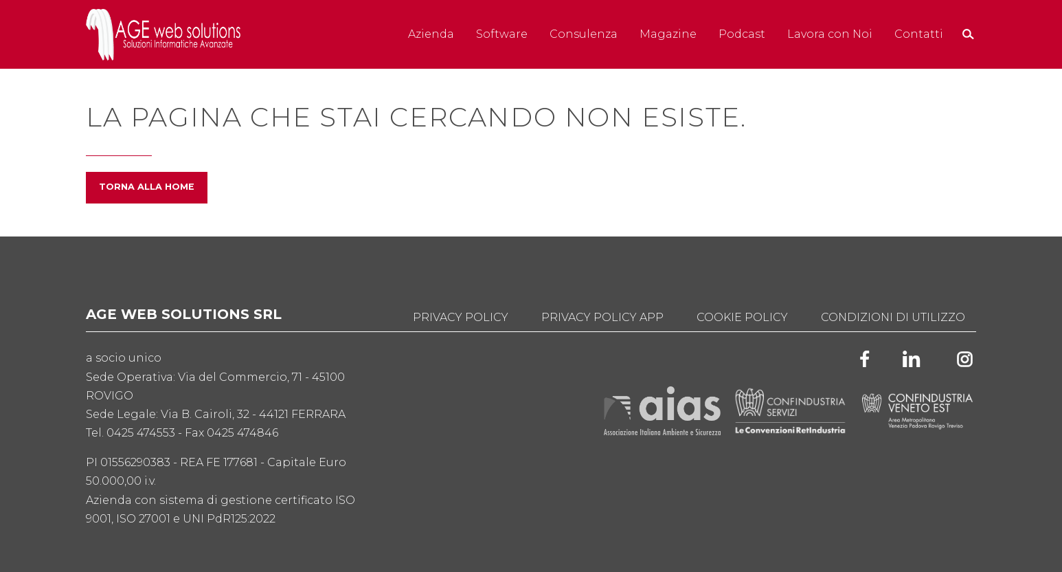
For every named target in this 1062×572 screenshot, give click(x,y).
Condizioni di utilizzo (893, 317)
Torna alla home (146, 187)
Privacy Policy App (602, 317)
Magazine (668, 34)
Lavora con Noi (829, 34)
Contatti (918, 34)
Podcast (742, 34)
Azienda (431, 34)
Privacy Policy (460, 317)
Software (502, 34)
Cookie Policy (742, 317)
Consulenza (584, 34)
